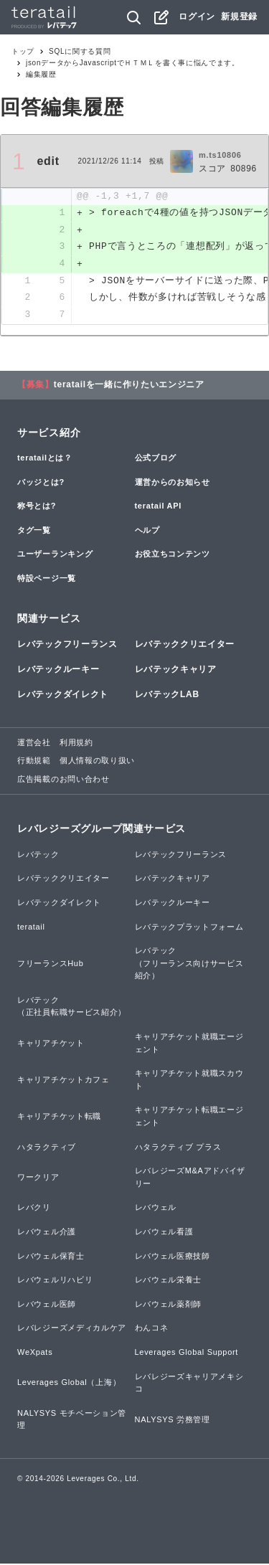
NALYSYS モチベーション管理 (71, 1421)
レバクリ (34, 1208)
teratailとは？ (44, 459)
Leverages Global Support (187, 1353)
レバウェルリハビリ (55, 1281)
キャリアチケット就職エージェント (189, 1044)
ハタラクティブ (46, 1148)
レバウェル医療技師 (172, 1256)
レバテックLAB (167, 696)
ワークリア (38, 1178)
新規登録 (239, 16)
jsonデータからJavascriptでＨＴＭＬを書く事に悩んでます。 (133, 63)
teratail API (158, 507)
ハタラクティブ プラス (178, 1148)
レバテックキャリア (176, 671)
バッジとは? (41, 483)
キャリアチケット (51, 1044)
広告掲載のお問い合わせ (63, 780)
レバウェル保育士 (51, 1256)
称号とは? (36, 507)
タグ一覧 (34, 531)
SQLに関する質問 (79, 51)
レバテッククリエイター (185, 645)
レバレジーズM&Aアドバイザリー (190, 1178)
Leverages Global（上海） (69, 1383)
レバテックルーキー (58, 671)
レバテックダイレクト (62, 696)
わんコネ (152, 1329)
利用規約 (76, 743)
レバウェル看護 (164, 1233)
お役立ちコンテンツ (172, 555)
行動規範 (34, 761)
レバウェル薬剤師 (168, 1305)
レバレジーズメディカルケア (71, 1329)
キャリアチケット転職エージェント (189, 1117)
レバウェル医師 (46, 1305)
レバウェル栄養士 (168, 1281)
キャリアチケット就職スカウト (189, 1081)
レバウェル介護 (46, 1233)
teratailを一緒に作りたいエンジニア (129, 386)
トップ (22, 51)
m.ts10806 (220, 155)
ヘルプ (147, 531)
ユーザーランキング (55, 555)
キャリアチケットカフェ (63, 1081)
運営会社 (34, 743)
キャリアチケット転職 (59, 1117)
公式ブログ (156, 459)
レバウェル (156, 1208)
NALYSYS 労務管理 (172, 1420)
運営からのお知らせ (172, 483)
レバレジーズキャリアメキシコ (189, 1383)
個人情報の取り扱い (97, 761)
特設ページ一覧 (46, 579)
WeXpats (34, 1353)
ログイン (197, 16)
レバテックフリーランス (67, 645)
